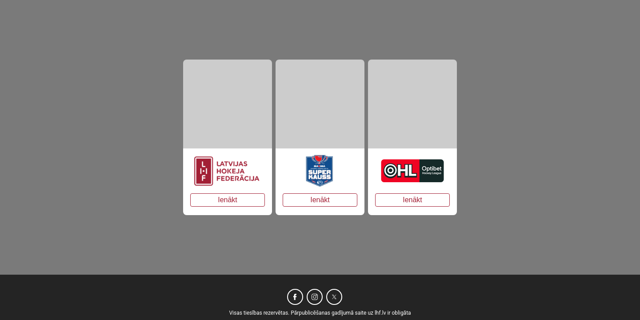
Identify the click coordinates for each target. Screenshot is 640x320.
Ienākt (227, 200)
